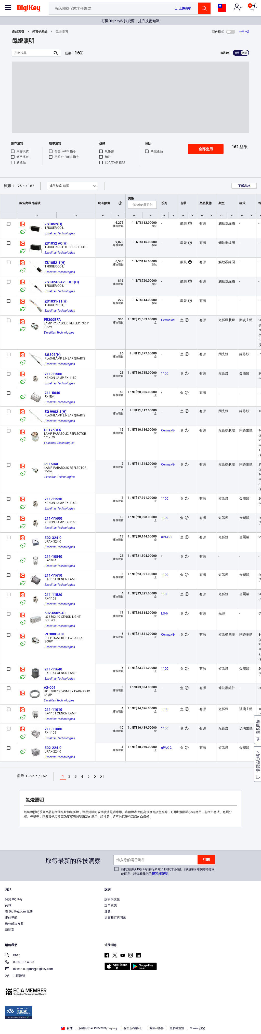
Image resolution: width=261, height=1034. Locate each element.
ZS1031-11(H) (56, 301)
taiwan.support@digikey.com (29, 969)
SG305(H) (53, 355)
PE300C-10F (55, 634)
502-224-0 (53, 748)
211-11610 (53, 575)
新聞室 (9, 930)
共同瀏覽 (15, 976)
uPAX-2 (166, 748)
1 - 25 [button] (17, 186)
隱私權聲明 (160, 874)
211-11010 (53, 710)
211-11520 (53, 595)
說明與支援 (112, 899)
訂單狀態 (111, 905)
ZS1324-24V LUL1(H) (62, 282)
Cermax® (168, 320)
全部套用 (206, 149)
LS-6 (164, 613)
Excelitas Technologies (60, 233)
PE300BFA (52, 320)
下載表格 (244, 186)
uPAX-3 (166, 537)
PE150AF (51, 464)
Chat (12, 955)
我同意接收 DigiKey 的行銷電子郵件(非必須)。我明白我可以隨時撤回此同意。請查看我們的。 (168, 871)
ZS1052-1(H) (55, 263)
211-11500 (53, 374)
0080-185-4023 (19, 962)
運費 (108, 911)
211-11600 (53, 518)
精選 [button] (59, 186)
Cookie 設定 (197, 1028)
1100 (164, 373)
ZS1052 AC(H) (56, 243)
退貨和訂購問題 (115, 917)
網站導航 (11, 917)
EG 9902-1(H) (56, 412)
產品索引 (18, 31)
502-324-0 (53, 538)
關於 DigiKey (13, 899)
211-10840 (53, 557)
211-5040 (52, 393)
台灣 (66, 1028)
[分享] (244, 31)
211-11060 (53, 729)
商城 (8, 905)
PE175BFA (52, 430)
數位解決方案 (14, 923)
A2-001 (50, 687)
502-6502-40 (55, 613)
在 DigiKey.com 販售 (19, 911)
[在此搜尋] (32, 52)
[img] (28, 9)
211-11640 (53, 669)
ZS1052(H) (53, 224)
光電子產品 (39, 31)
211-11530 (53, 499)
